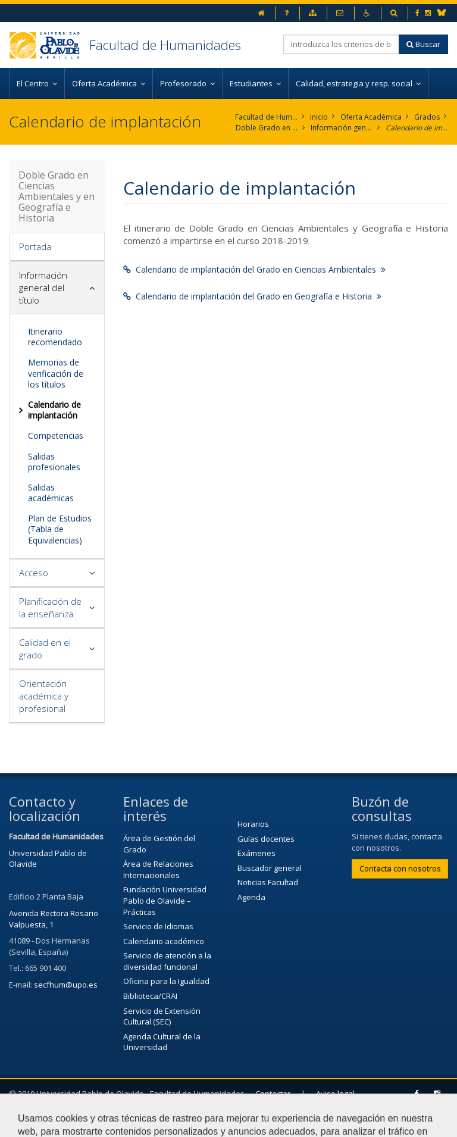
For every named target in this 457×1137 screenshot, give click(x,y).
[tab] (57, 247)
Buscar (423, 44)
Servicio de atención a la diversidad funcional (167, 961)
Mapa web (46, 1122)
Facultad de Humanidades (165, 45)
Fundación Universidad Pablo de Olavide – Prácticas (164, 900)
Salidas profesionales (54, 462)
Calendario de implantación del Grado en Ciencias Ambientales (254, 269)
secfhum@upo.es (66, 984)
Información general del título (342, 128)
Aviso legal (335, 1093)
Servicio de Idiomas (158, 926)
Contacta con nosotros (400, 868)
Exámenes (256, 853)
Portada (35, 246)
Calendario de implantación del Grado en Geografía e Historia (252, 296)
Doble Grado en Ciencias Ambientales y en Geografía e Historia (267, 128)
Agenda (251, 897)
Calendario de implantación (417, 128)
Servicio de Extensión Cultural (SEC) (162, 1016)
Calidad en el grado (45, 648)
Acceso (33, 573)
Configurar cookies (124, 1122)
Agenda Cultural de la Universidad (162, 1042)
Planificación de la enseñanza (50, 607)
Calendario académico (163, 941)
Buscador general (269, 868)
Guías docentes (266, 838)
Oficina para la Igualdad (166, 981)
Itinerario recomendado (55, 337)
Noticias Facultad (267, 882)
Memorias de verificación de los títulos (55, 373)
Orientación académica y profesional (43, 695)
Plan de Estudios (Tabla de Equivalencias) (60, 529)
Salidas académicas (51, 493)
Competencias (55, 435)
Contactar (272, 1093)
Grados (427, 117)
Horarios (253, 824)
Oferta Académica (371, 117)
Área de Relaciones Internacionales (158, 869)
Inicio (319, 117)
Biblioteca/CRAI (150, 996)
